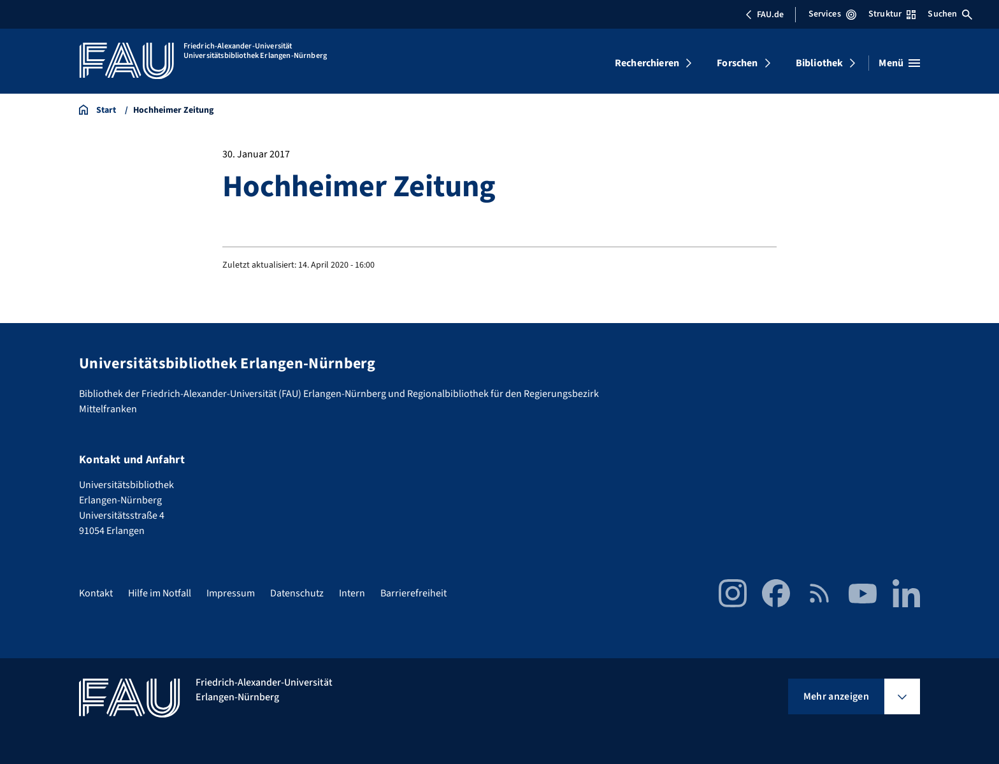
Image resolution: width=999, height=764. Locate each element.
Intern (352, 593)
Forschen (737, 63)
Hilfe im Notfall (159, 593)
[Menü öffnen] (899, 63)
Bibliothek (820, 63)
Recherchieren (647, 63)
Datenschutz (297, 593)
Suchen (950, 14)
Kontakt (96, 593)
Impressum (230, 593)
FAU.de (764, 14)
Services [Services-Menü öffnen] (832, 14)
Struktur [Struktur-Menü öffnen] (892, 14)
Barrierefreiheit (413, 593)
